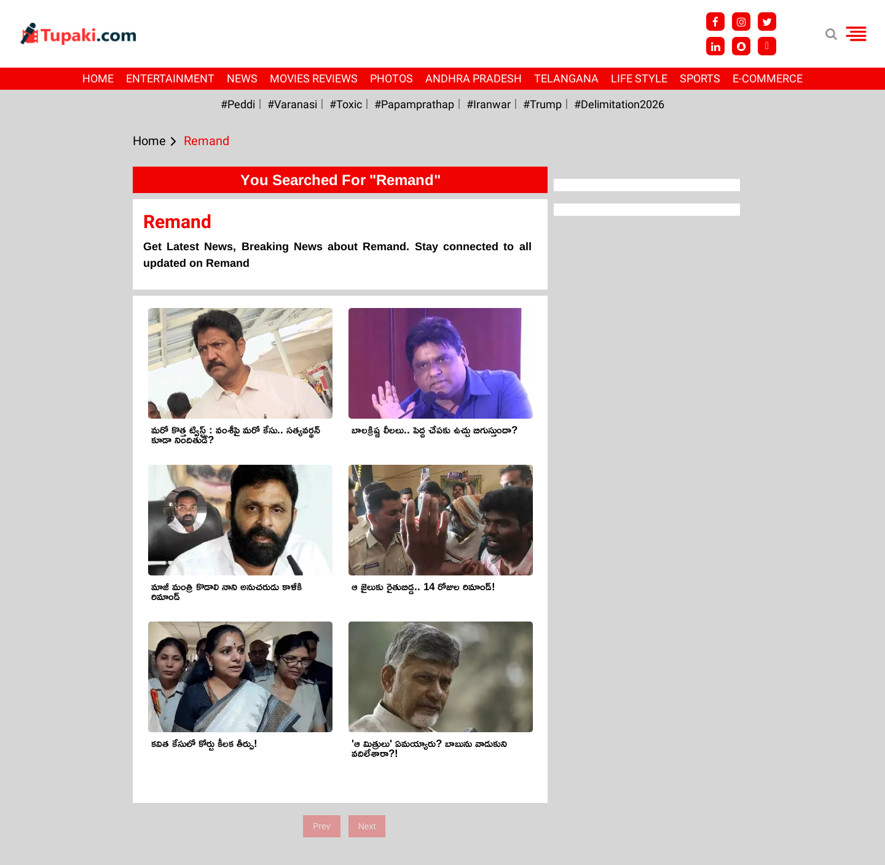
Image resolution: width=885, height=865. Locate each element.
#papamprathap (414, 104)
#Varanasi (292, 104)
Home (98, 78)
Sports (700, 78)
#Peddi (238, 104)
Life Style (639, 78)
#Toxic (345, 104)
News (242, 78)
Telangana (566, 78)
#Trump (542, 104)
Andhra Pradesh (473, 78)
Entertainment (170, 78)
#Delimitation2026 (619, 104)
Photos (391, 78)
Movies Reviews (314, 78)
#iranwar (488, 104)
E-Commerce (768, 78)
